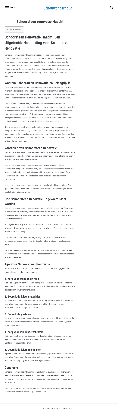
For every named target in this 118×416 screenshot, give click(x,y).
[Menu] (7, 8)
